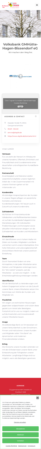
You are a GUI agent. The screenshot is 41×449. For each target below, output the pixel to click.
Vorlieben (20, 441)
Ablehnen (20, 435)
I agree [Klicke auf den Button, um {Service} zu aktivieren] (20, 107)
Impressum (31, 446)
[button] (38, 398)
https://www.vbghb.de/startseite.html (22, 136)
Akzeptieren (20, 429)
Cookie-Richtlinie (11, 446)
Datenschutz (22, 446)
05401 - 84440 (13, 129)
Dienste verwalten (20, 422)
